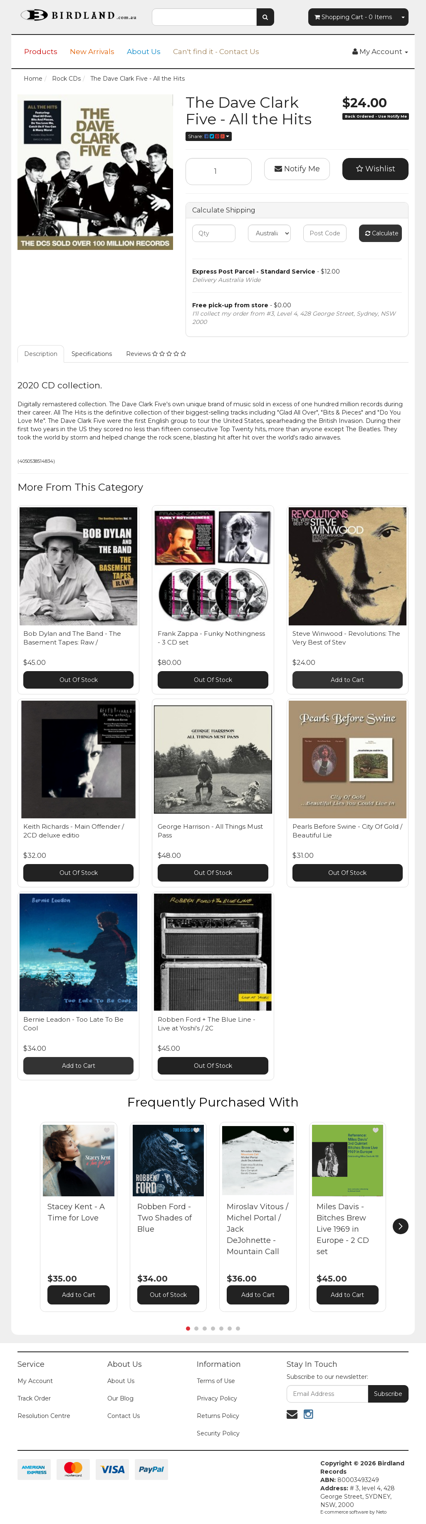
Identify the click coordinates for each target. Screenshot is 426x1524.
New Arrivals (92, 51)
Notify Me (297, 168)
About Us (144, 51)
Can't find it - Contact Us (216, 51)
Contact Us (123, 1416)
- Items (353, 17)
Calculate (382, 233)
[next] (401, 1226)
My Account (35, 1381)
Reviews (156, 354)
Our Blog (120, 1398)
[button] (107, 1130)
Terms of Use (216, 1381)
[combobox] (204, 17)
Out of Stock (168, 1295)
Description (40, 354)
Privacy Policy (217, 1398)
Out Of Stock (78, 680)
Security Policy (218, 1433)
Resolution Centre (43, 1416)
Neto (381, 1512)
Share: (208, 136)
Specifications (92, 354)
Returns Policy (218, 1416)
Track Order (34, 1398)
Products (40, 51)
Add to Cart (347, 680)
